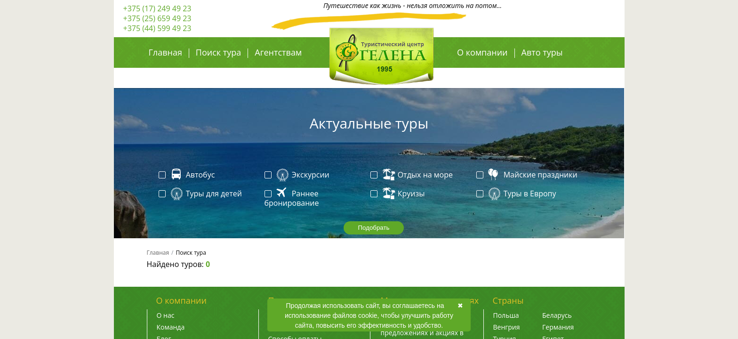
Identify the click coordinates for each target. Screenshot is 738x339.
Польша (506, 315)
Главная (165, 52)
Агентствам (278, 52)
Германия (558, 327)
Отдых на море (412, 175)
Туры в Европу (517, 194)
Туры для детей (201, 194)
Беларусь (557, 315)
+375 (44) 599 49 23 (157, 28)
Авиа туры (478, 73)
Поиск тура (218, 52)
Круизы (398, 194)
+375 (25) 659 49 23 (157, 18)
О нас (166, 315)
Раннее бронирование (292, 198)
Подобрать (373, 227)
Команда (171, 327)
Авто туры (542, 52)
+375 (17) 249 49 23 (157, 8)
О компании (482, 52)
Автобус (187, 175)
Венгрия (506, 327)
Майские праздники (528, 175)
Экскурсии (297, 175)
